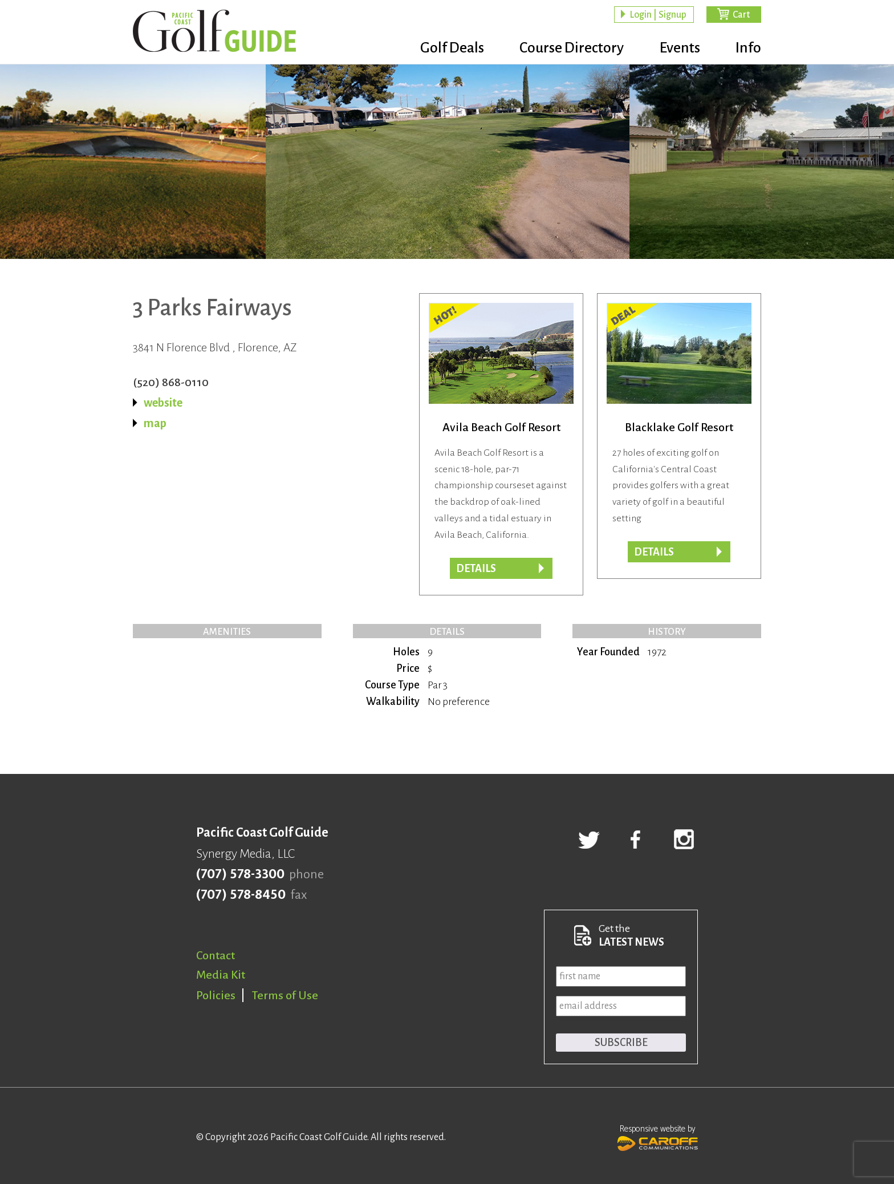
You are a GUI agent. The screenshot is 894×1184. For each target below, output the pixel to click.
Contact (215, 955)
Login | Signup (657, 15)
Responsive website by (657, 1136)
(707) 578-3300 (240, 874)
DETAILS (654, 552)
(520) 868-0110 (171, 382)
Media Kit (220, 974)
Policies (215, 995)
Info (748, 48)
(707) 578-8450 (241, 894)
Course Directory (567, 48)
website (163, 402)
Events (677, 48)
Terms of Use (285, 995)
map (155, 423)
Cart (741, 15)
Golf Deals (445, 48)
